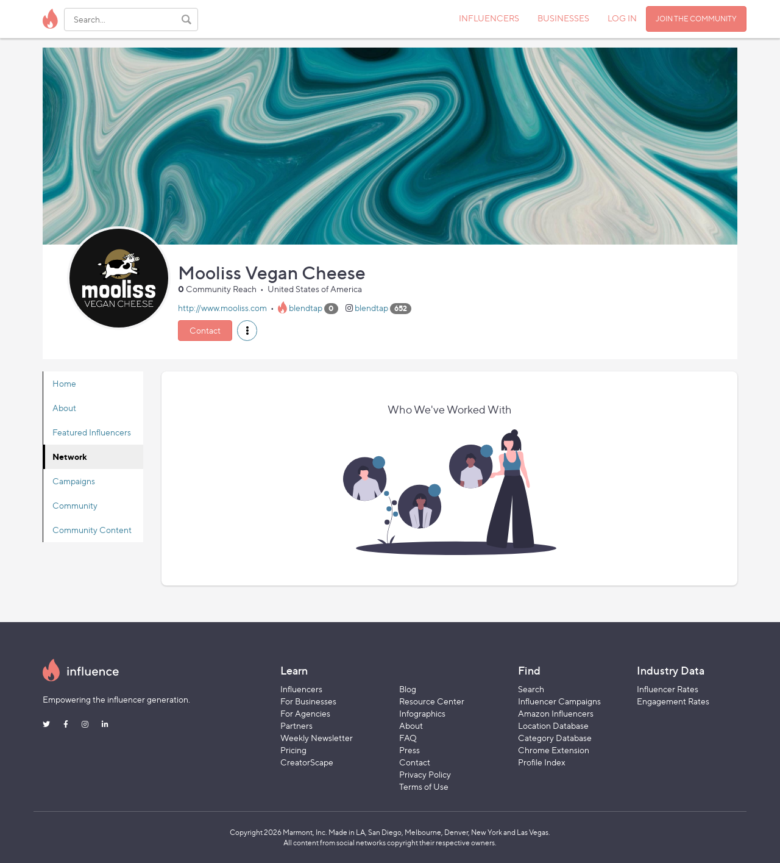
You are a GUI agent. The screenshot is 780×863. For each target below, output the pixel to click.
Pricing (293, 750)
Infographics (422, 713)
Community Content (92, 530)
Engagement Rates (673, 701)
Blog (407, 689)
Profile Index (542, 762)
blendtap (305, 308)
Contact (205, 330)
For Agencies (305, 713)
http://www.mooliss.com (222, 308)
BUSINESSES (563, 18)
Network (69, 456)
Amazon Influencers (556, 713)
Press (409, 750)
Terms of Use (423, 786)
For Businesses (308, 701)
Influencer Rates (667, 689)
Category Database (555, 737)
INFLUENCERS (489, 18)
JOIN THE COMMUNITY (696, 18)
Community (75, 505)
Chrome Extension (553, 750)
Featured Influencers (91, 432)
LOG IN (622, 18)
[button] (247, 330)
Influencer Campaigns (559, 701)
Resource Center (431, 701)
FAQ (408, 737)
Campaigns (73, 481)
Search (531, 689)
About (64, 408)
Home (64, 383)
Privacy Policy (425, 774)
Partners (296, 725)
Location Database (553, 725)
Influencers (301, 689)
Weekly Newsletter (316, 737)
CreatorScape (306, 762)
